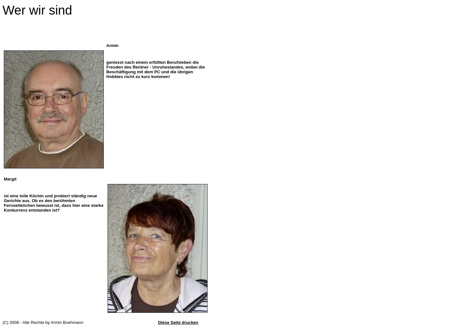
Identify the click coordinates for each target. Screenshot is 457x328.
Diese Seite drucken (178, 322)
